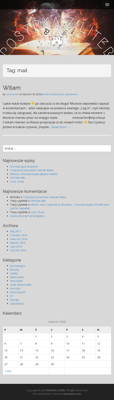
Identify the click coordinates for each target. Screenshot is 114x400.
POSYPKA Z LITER (55, 390)
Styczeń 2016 (18, 250)
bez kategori (17, 266)
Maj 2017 (15, 231)
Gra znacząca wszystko (24, 166)
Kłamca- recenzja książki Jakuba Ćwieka (33, 174)
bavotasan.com (72, 393)
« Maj (7, 371)
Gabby (14, 273)
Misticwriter (17, 277)
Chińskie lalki (17, 177)
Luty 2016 (16, 246)
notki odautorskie (53, 94)
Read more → (61, 127)
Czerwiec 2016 (18, 235)
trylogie (14, 299)
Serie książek (17, 292)
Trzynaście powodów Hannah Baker (32, 170)
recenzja (15, 288)
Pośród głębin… (36, 216)
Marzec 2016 (17, 242)
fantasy (14, 269)
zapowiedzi (71, 94)
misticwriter (12, 94)
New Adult (16, 281)
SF (11, 296)
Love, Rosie (17, 181)
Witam (11, 87)
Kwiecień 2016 (18, 239)
